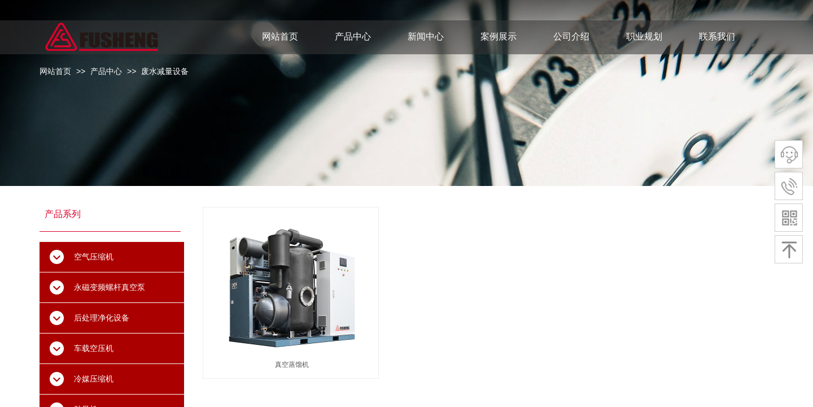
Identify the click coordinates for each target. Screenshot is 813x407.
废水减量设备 (165, 71)
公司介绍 (571, 36)
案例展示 (498, 36)
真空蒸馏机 (292, 365)
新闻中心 (426, 36)
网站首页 (55, 71)
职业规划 (644, 36)
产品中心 (106, 71)
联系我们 (717, 36)
